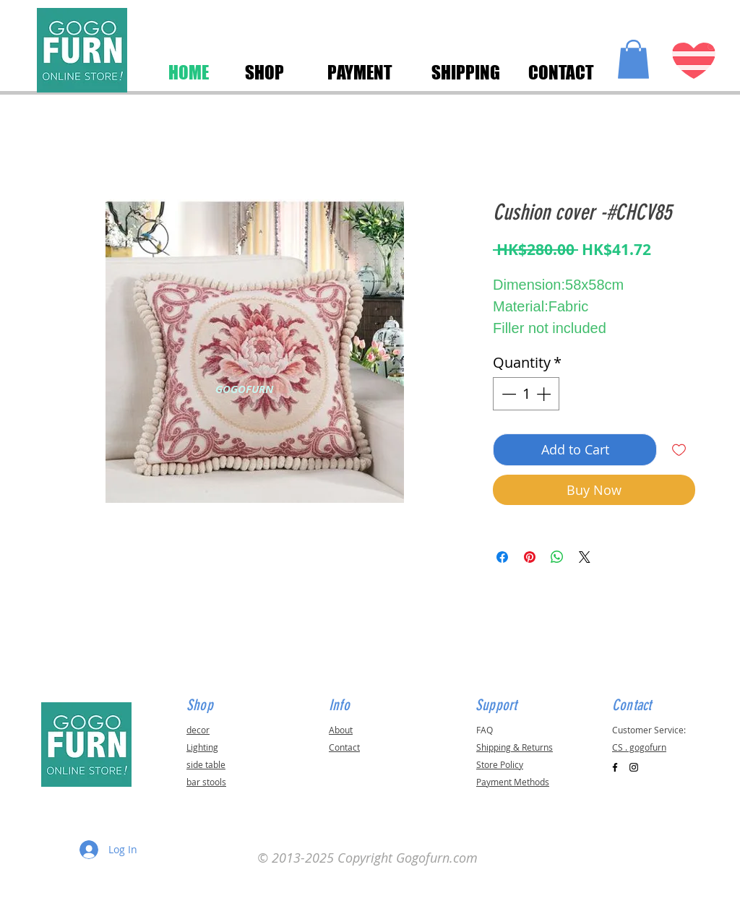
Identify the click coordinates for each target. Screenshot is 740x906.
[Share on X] (584, 557)
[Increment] (545, 394)
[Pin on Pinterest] (529, 557)
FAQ (484, 729)
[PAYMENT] (360, 72)
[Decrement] (507, 394)
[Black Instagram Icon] (634, 767)
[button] (633, 59)
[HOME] (188, 72)
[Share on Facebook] (502, 557)
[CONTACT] (561, 72)
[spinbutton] (526, 394)
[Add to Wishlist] (679, 449)
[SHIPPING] (465, 72)
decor (198, 729)
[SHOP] (264, 72)
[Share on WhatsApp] (557, 557)
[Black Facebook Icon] (615, 767)
